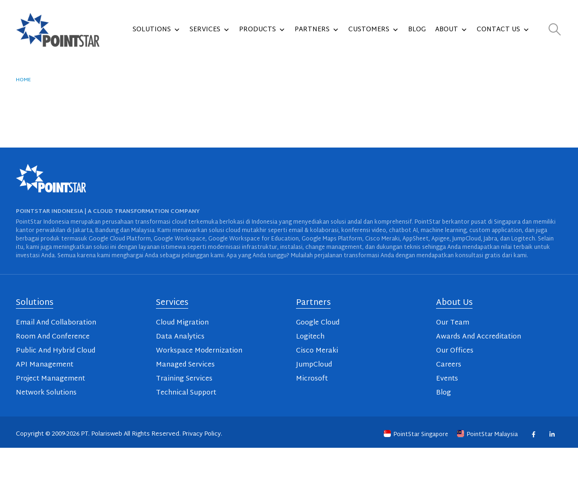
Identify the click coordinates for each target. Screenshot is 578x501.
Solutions (156, 30)
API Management (44, 365)
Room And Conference (53, 337)
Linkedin (551, 434)
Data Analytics (180, 337)
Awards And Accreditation (478, 337)
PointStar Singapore (417, 435)
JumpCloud (314, 365)
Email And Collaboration (56, 323)
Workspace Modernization (199, 351)
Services (210, 30)
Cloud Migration (182, 323)
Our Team (452, 323)
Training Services (184, 379)
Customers (373, 30)
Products (262, 30)
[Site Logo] (58, 30)
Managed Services (185, 365)
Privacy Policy (201, 434)
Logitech (310, 337)
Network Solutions (46, 393)
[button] (555, 30)
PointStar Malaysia (488, 435)
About (451, 30)
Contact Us (503, 30)
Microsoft (312, 379)
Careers (448, 365)
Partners (317, 30)
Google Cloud (317, 323)
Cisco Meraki (317, 351)
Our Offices (454, 351)
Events (447, 379)
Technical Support (186, 393)
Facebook (533, 434)
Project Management (50, 379)
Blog (417, 29)
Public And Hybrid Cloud (55, 351)
